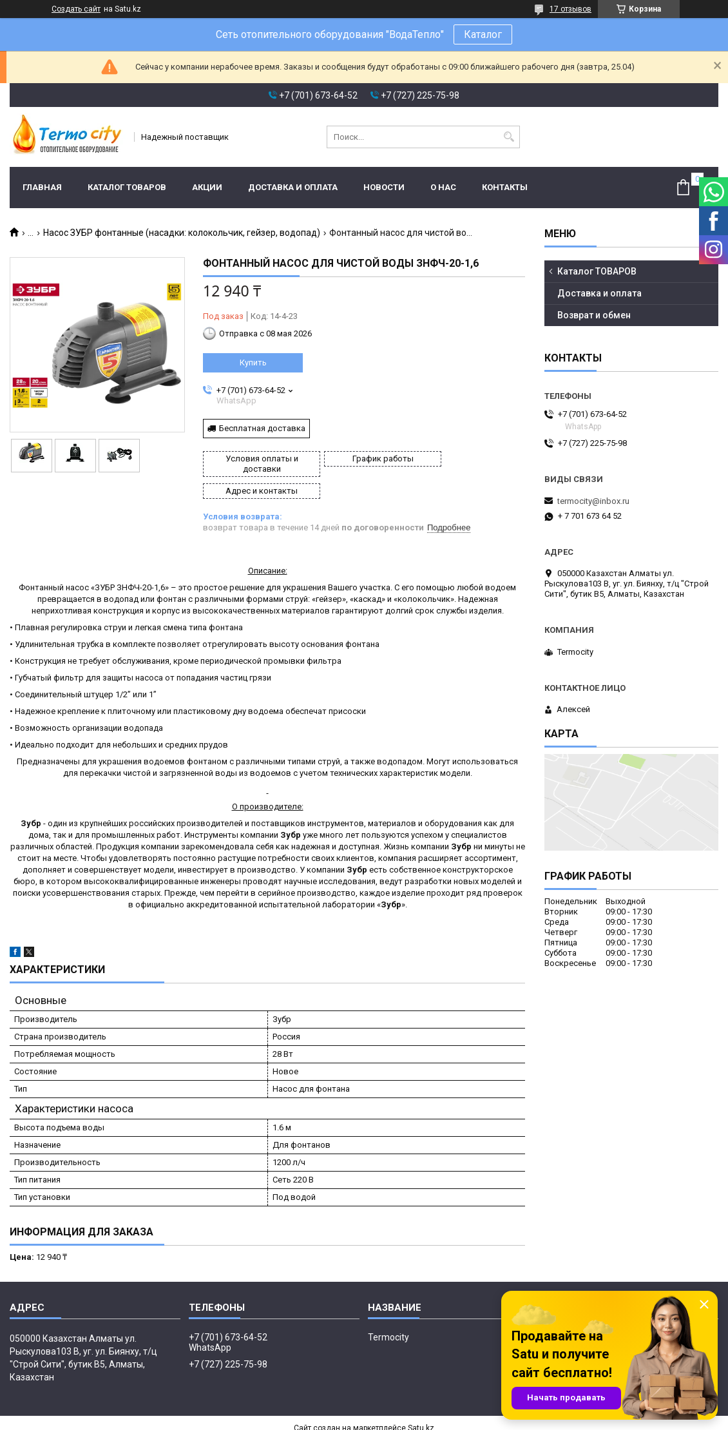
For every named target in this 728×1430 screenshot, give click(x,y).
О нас (443, 187)
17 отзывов (570, 9)
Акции (207, 187)
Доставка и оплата (293, 187)
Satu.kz (421, 1406)
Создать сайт (76, 9)
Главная (42, 187)
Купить (253, 362)
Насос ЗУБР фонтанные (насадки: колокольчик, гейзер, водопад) (181, 232)
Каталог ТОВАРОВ (127, 187)
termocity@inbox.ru (593, 501)
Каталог (483, 34)
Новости (384, 187)
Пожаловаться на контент (384, 1417)
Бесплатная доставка (262, 428)
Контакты (505, 187)
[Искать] (508, 137)
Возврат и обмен (594, 315)
